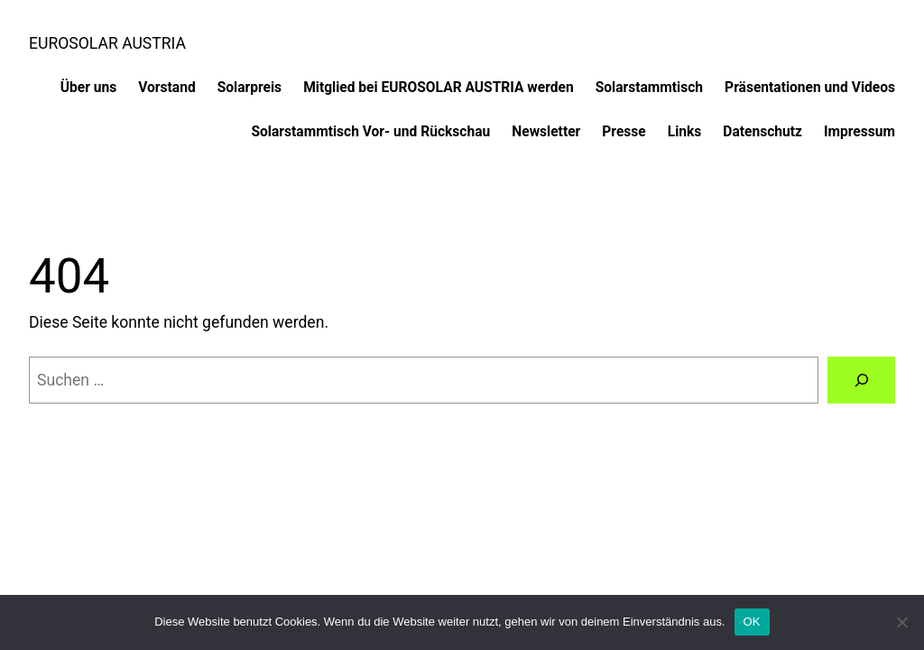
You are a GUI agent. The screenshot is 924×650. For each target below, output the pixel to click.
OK (752, 621)
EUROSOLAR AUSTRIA (107, 43)
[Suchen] (861, 380)
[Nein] (901, 622)
